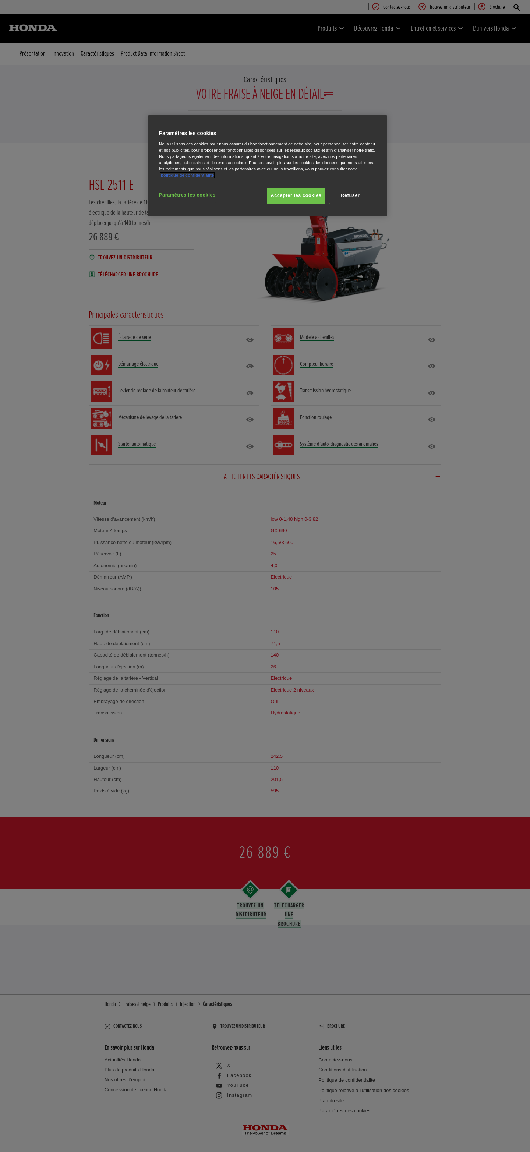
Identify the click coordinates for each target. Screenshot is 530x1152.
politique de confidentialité (187, 175)
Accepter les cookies (296, 195)
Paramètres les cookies (187, 195)
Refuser (350, 195)
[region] (267, 165)
